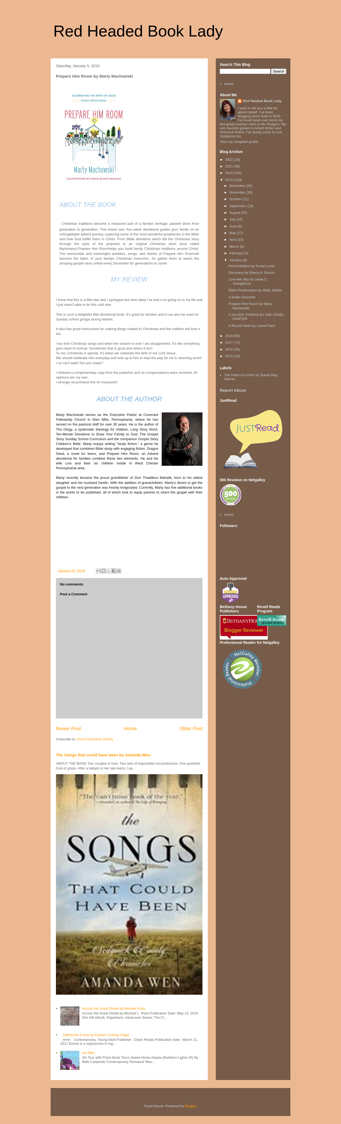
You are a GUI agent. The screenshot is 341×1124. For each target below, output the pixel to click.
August (235, 213)
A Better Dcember (242, 297)
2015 (229, 356)
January (236, 260)
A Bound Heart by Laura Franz (251, 326)
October (236, 199)
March (234, 246)
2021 (229, 166)
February (236, 253)
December (237, 186)
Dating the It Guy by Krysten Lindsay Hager (96, 1035)
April (233, 240)
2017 (229, 342)
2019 (229, 180)
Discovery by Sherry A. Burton (251, 273)
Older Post (191, 728)
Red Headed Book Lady (138, 31)
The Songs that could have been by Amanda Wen (103, 755)
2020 (229, 173)
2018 (229, 336)
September (238, 206)
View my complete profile (239, 142)
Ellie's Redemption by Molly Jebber (255, 290)
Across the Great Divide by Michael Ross (113, 1008)
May (233, 233)
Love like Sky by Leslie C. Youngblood (248, 281)
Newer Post (68, 728)
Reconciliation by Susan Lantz (251, 266)
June (233, 226)
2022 (229, 160)
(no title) (88, 1053)
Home (130, 728)
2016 (229, 349)
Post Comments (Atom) (95, 739)
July (233, 219)
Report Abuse (233, 390)
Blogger (191, 1106)
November (237, 192)
